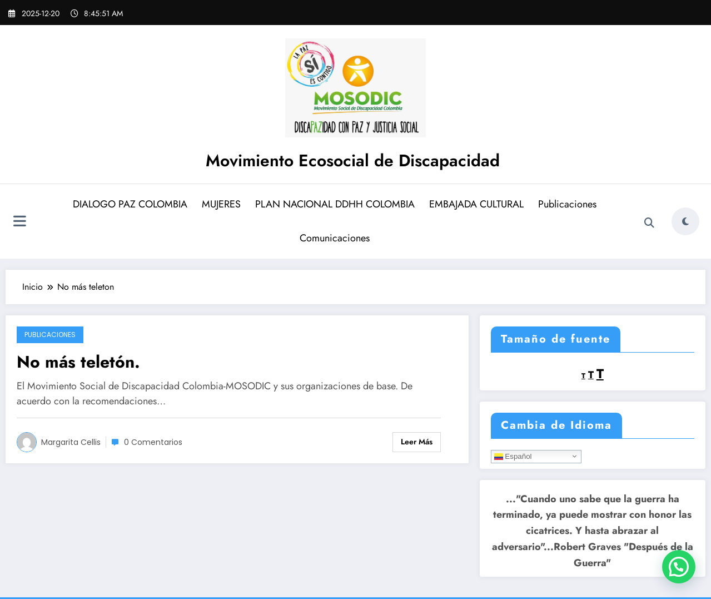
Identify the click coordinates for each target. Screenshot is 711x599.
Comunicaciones (335, 238)
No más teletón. (78, 362)
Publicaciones (567, 204)
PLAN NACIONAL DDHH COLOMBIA (335, 204)
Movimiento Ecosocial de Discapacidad (353, 160)
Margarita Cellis (71, 442)
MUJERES (221, 204)
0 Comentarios (153, 442)
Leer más (416, 441)
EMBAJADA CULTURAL (476, 204)
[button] (678, 566)
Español (513, 456)
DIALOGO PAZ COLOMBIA (130, 204)
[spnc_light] (685, 221)
